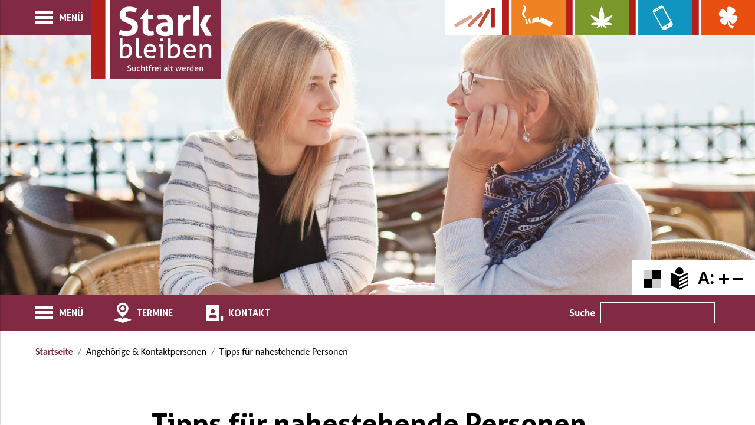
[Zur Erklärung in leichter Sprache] (679, 278)
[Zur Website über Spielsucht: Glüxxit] (723, 17)
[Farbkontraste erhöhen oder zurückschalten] (652, 278)
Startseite (54, 351)
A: (706, 277)
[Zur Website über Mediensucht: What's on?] (660, 17)
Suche (582, 313)
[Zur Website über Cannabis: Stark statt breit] (597, 17)
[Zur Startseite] (156, 39)
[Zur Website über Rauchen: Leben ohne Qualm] (533, 17)
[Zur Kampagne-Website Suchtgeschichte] (473, 17)
